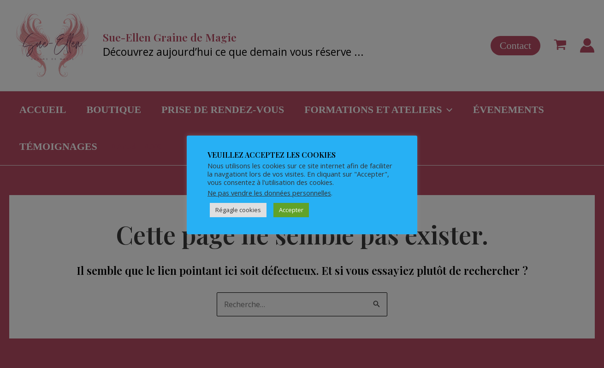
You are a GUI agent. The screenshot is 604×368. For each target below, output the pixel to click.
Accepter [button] (291, 210)
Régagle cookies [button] (238, 210)
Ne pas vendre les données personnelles (269, 192)
